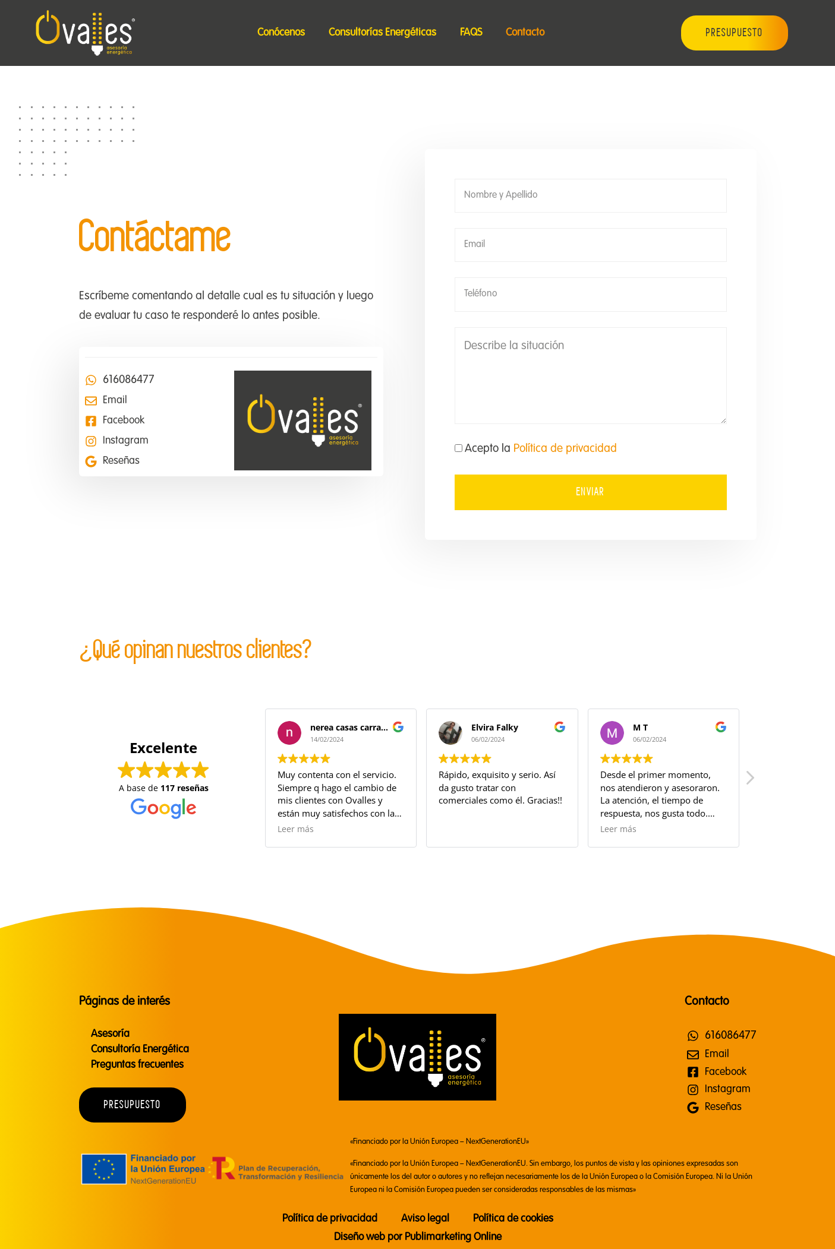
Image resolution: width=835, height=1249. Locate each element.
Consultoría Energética (140, 1049)
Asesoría (110, 1034)
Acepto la (541, 448)
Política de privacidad (565, 448)
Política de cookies (513, 1218)
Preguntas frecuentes (137, 1065)
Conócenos (281, 32)
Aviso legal (425, 1218)
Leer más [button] (296, 829)
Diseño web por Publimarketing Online (418, 1237)
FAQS (471, 32)
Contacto (525, 32)
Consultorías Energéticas (382, 32)
